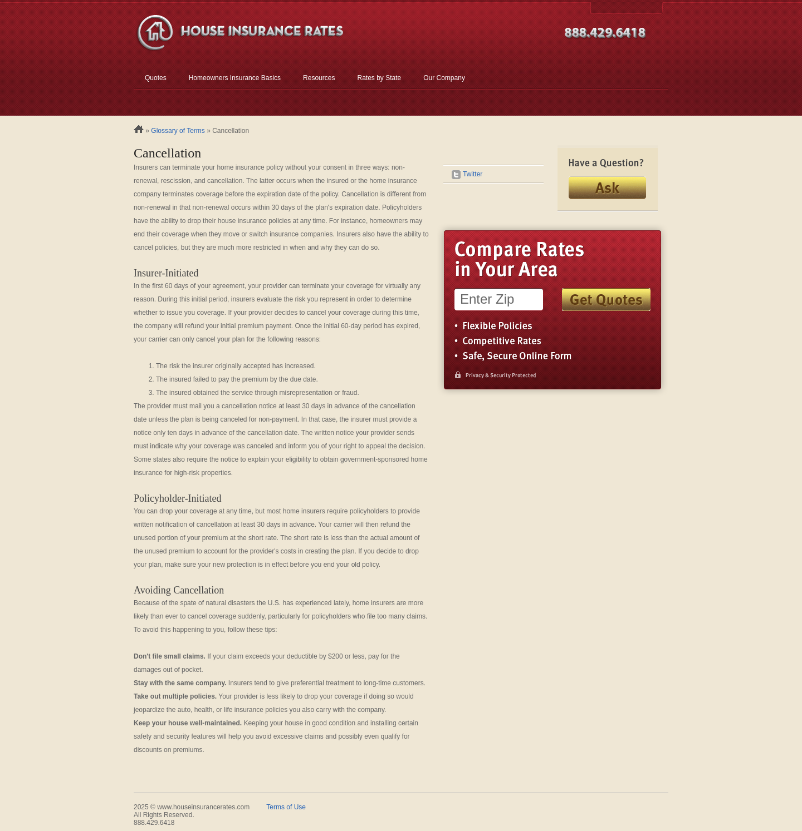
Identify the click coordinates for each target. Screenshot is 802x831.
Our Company (444, 78)
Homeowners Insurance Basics (235, 78)
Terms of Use (286, 807)
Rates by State (379, 78)
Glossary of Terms (177, 131)
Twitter (467, 174)
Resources (319, 78)
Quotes (156, 78)
